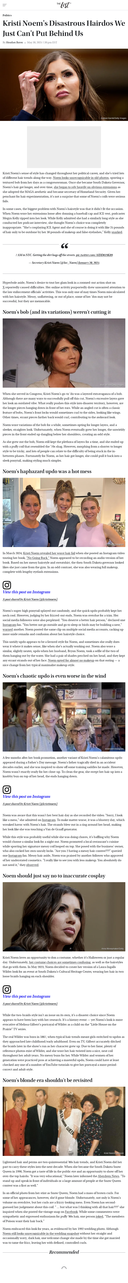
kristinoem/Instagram (114, 544)
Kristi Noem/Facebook (114, 1153)
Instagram (9, 625)
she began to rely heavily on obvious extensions (85, 187)
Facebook (71, 1212)
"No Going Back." (37, 558)
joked (99, 1216)
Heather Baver (14, 42)
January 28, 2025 (88, 263)
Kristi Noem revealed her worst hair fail (49, 553)
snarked (117, 232)
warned (8, 629)
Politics (7, 15)
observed (32, 865)
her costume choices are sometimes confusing (59, 962)
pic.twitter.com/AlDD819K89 (94, 255)
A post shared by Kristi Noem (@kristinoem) (30, 599)
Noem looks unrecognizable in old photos (81, 178)
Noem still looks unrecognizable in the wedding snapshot (41, 1233)
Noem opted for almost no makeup (71, 660)
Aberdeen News (108, 1176)
